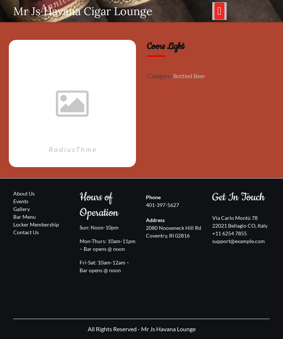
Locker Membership (36, 224)
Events (20, 201)
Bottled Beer (189, 75)
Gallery (21, 209)
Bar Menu (24, 217)
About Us (24, 193)
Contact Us (26, 232)
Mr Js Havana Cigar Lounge (82, 11)
